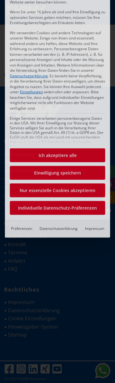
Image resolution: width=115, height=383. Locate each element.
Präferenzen (21, 162)
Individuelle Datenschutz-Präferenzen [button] (57, 141)
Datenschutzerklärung (29, 9)
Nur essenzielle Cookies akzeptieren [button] (57, 124)
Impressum (94, 162)
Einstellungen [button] (31, 25)
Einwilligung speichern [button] (57, 106)
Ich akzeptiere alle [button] (58, 89)
